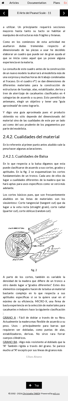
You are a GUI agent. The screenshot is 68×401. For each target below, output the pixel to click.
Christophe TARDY (31, 393)
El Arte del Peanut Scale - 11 (34, 12)
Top (34, 385)
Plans (56, 2)
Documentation (36, 2)
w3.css (56, 393)
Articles (14, 2)
